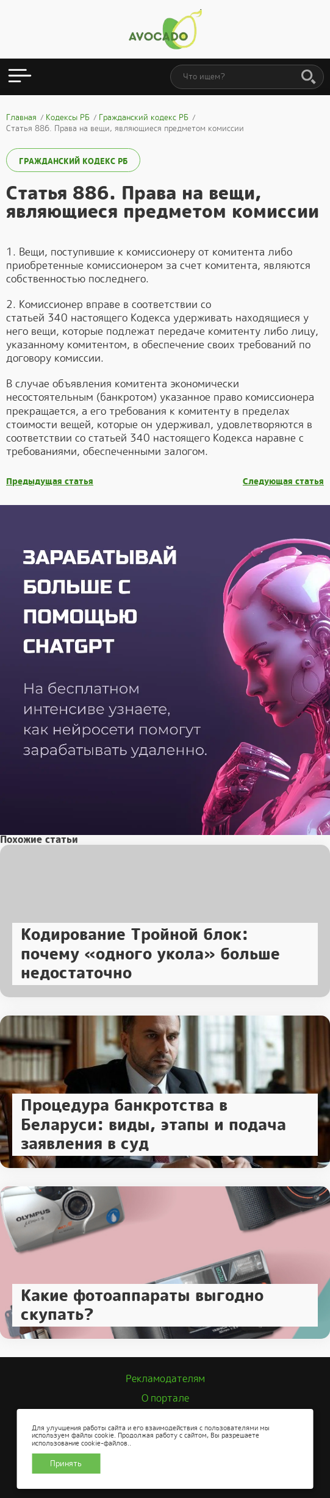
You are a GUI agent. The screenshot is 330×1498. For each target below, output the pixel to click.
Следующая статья (283, 481)
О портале (165, 1398)
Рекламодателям (165, 1379)
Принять (66, 1463)
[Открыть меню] (20, 76)
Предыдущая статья (49, 481)
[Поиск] (308, 77)
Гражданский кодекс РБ (73, 161)
